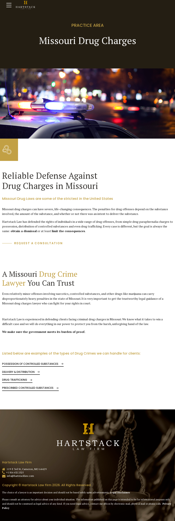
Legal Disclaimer (120, 492)
